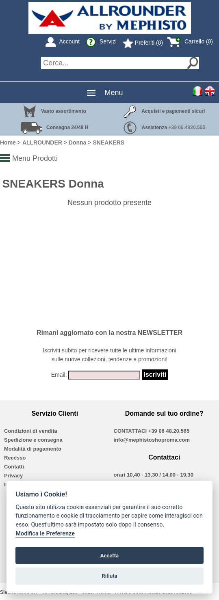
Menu (113, 92)
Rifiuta (109, 576)
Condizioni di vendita (30, 431)
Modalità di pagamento (32, 449)
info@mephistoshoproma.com (152, 440)
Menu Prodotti (35, 158)
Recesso (15, 458)
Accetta (109, 556)
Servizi (101, 41)
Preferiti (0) (143, 42)
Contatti (14, 467)
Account (63, 41)
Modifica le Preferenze (45, 533)
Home (8, 142)
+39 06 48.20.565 (169, 431)
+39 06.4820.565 (187, 127)
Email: (59, 374)
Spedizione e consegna (33, 440)
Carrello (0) (190, 41)
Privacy (13, 476)
